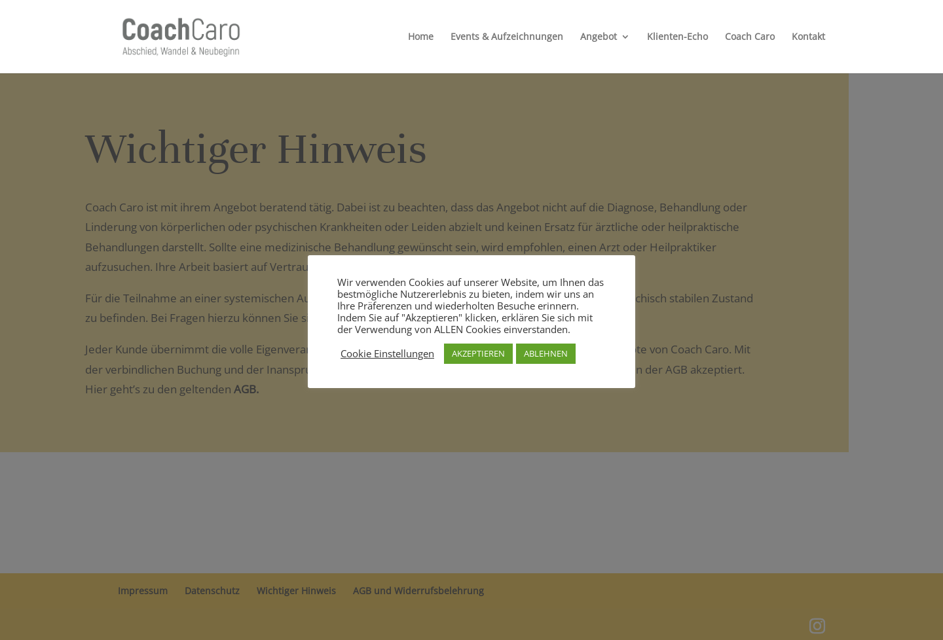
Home (421, 37)
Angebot (598, 37)
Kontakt (808, 37)
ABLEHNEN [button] (546, 353)
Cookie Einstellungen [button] (387, 353)
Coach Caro (750, 37)
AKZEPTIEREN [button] (478, 353)
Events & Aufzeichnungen (507, 37)
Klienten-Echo (677, 37)
